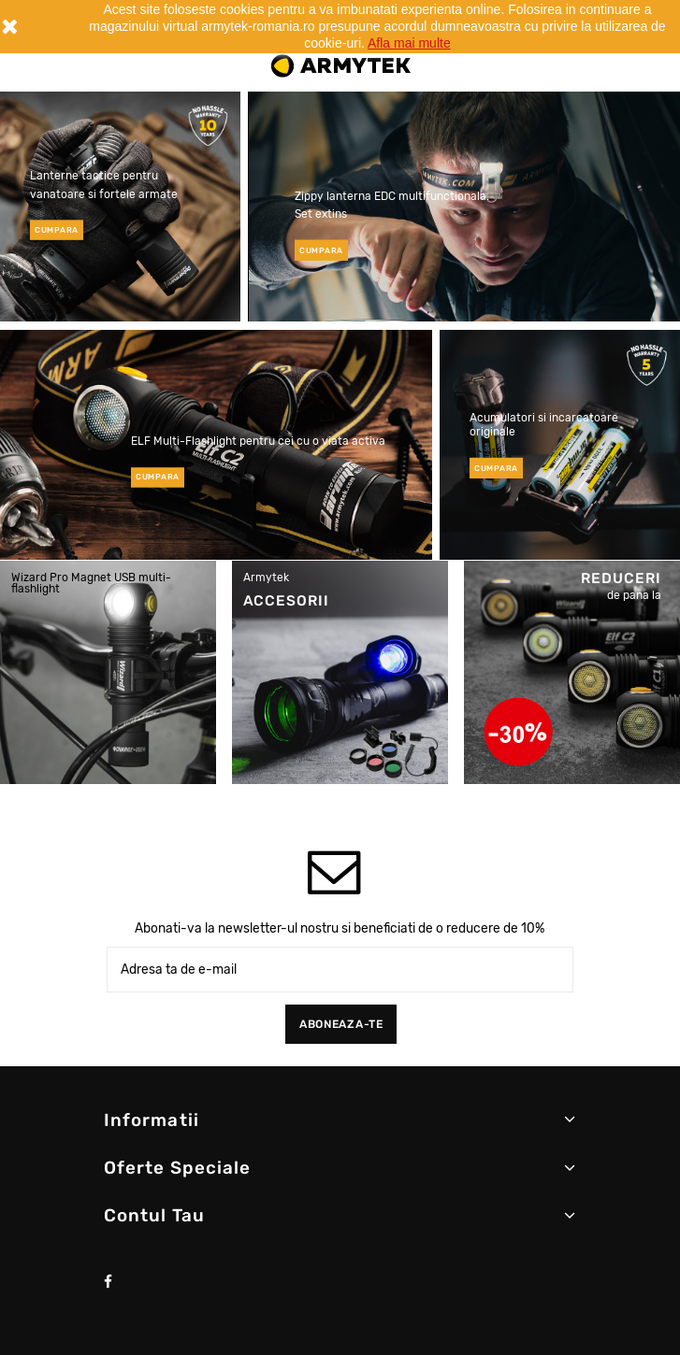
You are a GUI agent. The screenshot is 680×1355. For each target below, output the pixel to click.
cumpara (57, 230)
